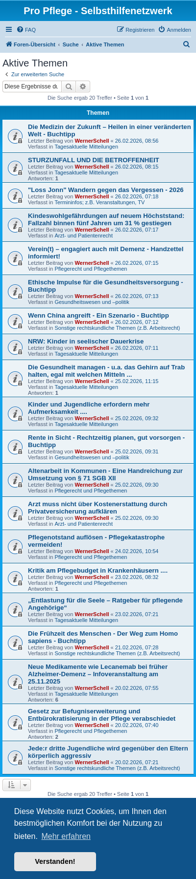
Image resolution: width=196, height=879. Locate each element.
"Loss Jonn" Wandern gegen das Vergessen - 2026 (106, 189)
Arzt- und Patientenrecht (83, 235)
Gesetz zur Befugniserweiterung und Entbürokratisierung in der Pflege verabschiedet (101, 714)
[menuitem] (26, 30)
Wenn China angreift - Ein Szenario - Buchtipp (98, 315)
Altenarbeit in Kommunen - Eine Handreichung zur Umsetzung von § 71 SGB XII (105, 474)
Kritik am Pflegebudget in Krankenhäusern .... (98, 570)
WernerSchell (91, 141)
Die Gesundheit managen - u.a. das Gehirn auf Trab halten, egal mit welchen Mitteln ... (106, 371)
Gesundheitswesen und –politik (91, 302)
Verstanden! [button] (55, 861)
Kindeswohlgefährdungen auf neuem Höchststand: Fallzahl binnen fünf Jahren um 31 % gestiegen (106, 219)
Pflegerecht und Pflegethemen (90, 269)
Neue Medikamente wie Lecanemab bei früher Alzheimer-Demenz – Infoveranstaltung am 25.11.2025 (98, 674)
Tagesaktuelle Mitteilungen (86, 147)
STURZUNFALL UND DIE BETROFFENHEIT (93, 160)
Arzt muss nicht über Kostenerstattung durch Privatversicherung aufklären (97, 507)
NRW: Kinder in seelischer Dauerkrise (86, 341)
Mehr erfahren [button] (66, 836)
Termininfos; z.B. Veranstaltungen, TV (99, 202)
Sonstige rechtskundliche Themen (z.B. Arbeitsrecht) (117, 328)
